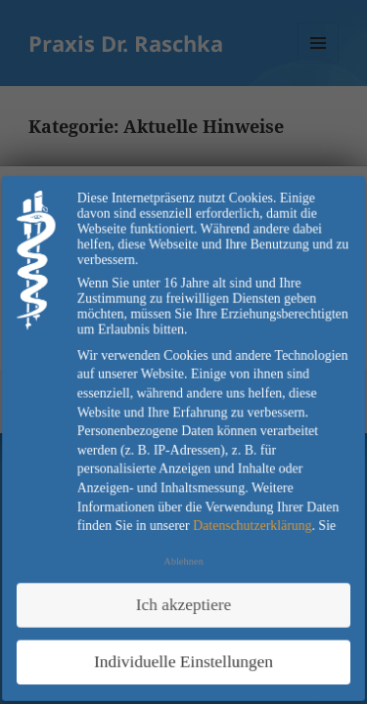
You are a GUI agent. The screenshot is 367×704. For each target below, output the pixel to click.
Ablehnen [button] (184, 560)
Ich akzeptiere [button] (183, 602)
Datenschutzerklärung (251, 524)
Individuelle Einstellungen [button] (183, 659)
